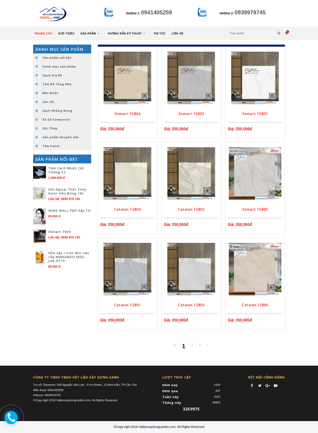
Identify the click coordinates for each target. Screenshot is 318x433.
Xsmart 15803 (191, 113)
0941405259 (156, 12)
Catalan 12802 (191, 209)
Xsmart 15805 (255, 209)
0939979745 (250, 12)
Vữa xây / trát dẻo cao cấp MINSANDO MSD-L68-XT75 (68, 257)
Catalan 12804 (127, 209)
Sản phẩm (90, 33)
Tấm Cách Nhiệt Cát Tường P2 (66, 170)
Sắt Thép (50, 128)
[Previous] (175, 345)
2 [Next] (192, 345)
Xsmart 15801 (255, 113)
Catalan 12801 (127, 305)
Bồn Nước (50, 93)
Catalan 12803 (191, 305)
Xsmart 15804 (127, 113)
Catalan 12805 (255, 305)
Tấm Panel (51, 146)
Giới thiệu (66, 33)
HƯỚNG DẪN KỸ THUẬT (127, 33)
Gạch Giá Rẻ (52, 75)
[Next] (208, 345)
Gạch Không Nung (57, 111)
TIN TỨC (159, 33)
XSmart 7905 (59, 231)
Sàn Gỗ (48, 102)
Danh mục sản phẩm (59, 66)
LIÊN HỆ (177, 33)
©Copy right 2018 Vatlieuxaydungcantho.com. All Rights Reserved (159, 427)
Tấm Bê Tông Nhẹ (57, 84)
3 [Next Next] (200, 345)
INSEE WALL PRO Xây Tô (69, 210)
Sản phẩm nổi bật (57, 58)
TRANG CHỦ (43, 33)
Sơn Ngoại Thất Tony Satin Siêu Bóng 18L (67, 191)
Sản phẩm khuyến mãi (60, 137)
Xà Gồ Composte (56, 119)
